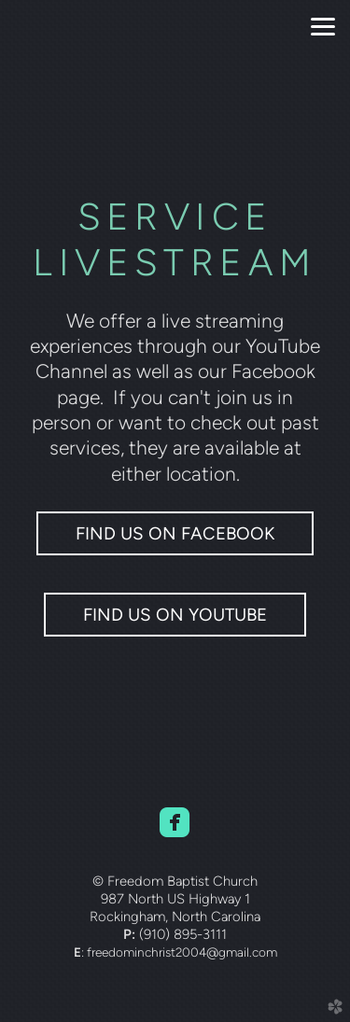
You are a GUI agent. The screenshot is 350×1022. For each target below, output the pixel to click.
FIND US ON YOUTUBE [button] (175, 614)
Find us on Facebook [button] (175, 533)
